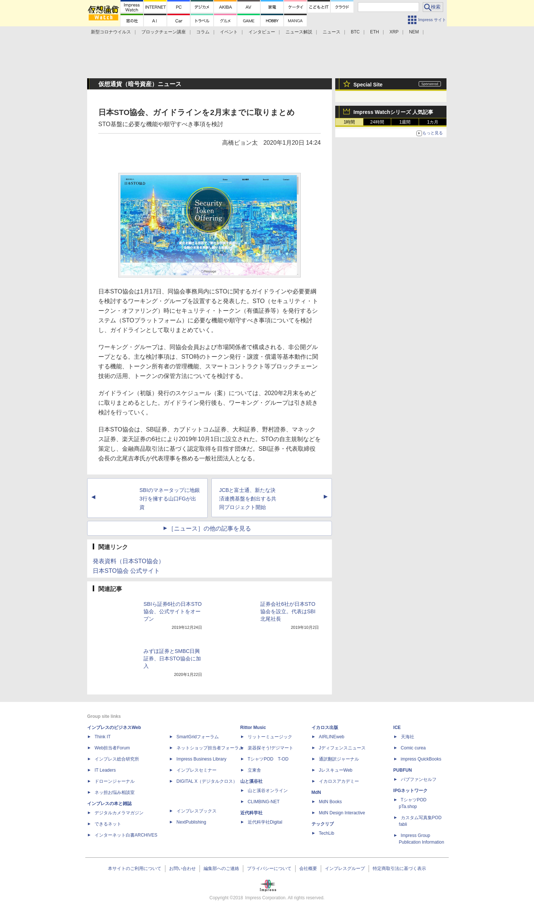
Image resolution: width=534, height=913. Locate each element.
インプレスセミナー (197, 770)
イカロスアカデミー (339, 781)
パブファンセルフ (418, 779)
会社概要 (308, 868)
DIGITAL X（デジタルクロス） (207, 781)
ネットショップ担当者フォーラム (210, 748)
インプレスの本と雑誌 (109, 803)
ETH (374, 32)
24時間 (377, 122)
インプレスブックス (197, 811)
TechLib (326, 833)
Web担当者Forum (112, 748)
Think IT (103, 736)
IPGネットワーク (410, 790)
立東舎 (254, 770)
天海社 (407, 736)
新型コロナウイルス (111, 32)
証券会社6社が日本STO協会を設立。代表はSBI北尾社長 (288, 611)
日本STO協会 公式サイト (126, 571)
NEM (414, 32)
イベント (229, 32)
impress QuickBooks (421, 759)
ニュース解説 (299, 32)
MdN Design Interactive (342, 812)
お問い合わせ (182, 868)
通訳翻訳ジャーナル (339, 759)
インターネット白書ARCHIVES (126, 835)
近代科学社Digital (265, 822)
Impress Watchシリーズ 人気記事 (393, 112)
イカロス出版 (325, 727)
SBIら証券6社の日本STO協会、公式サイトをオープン (173, 611)
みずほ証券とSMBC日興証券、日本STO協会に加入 (172, 658)
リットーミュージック (270, 736)
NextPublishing (191, 822)
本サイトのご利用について (134, 868)
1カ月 (433, 122)
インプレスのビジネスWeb (114, 727)
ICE (397, 727)
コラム (203, 32)
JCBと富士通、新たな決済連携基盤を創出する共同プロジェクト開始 (247, 498)
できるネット (108, 824)
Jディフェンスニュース (342, 748)
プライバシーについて (269, 868)
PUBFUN (402, 770)
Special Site (368, 85)
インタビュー (261, 32)
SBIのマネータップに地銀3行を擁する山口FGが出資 (169, 498)
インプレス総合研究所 (117, 759)
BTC (355, 32)
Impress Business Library (202, 759)
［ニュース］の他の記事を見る (209, 528)
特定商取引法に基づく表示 (399, 868)
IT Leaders (105, 770)
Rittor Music (253, 727)
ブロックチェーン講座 (163, 32)
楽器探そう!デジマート (270, 748)
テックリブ (323, 824)
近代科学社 (251, 812)
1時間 (349, 122)
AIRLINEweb (332, 736)
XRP (394, 32)
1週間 (405, 122)
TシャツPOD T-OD (268, 759)
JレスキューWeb (335, 770)
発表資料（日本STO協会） (128, 561)
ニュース (331, 32)
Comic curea (413, 748)
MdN (316, 792)
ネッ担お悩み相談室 (115, 792)
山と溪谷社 (251, 781)
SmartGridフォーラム (198, 736)
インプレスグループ (345, 868)
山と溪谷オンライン (268, 790)
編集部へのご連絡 (221, 868)
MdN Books (330, 801)
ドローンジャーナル (115, 781)
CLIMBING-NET (264, 801)
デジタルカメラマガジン (119, 812)
